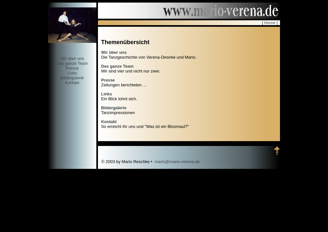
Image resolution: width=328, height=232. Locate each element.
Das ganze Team (72, 63)
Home (269, 22)
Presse (72, 68)
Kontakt (72, 82)
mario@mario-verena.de (177, 161)
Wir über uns (72, 58)
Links (72, 73)
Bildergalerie (72, 77)
